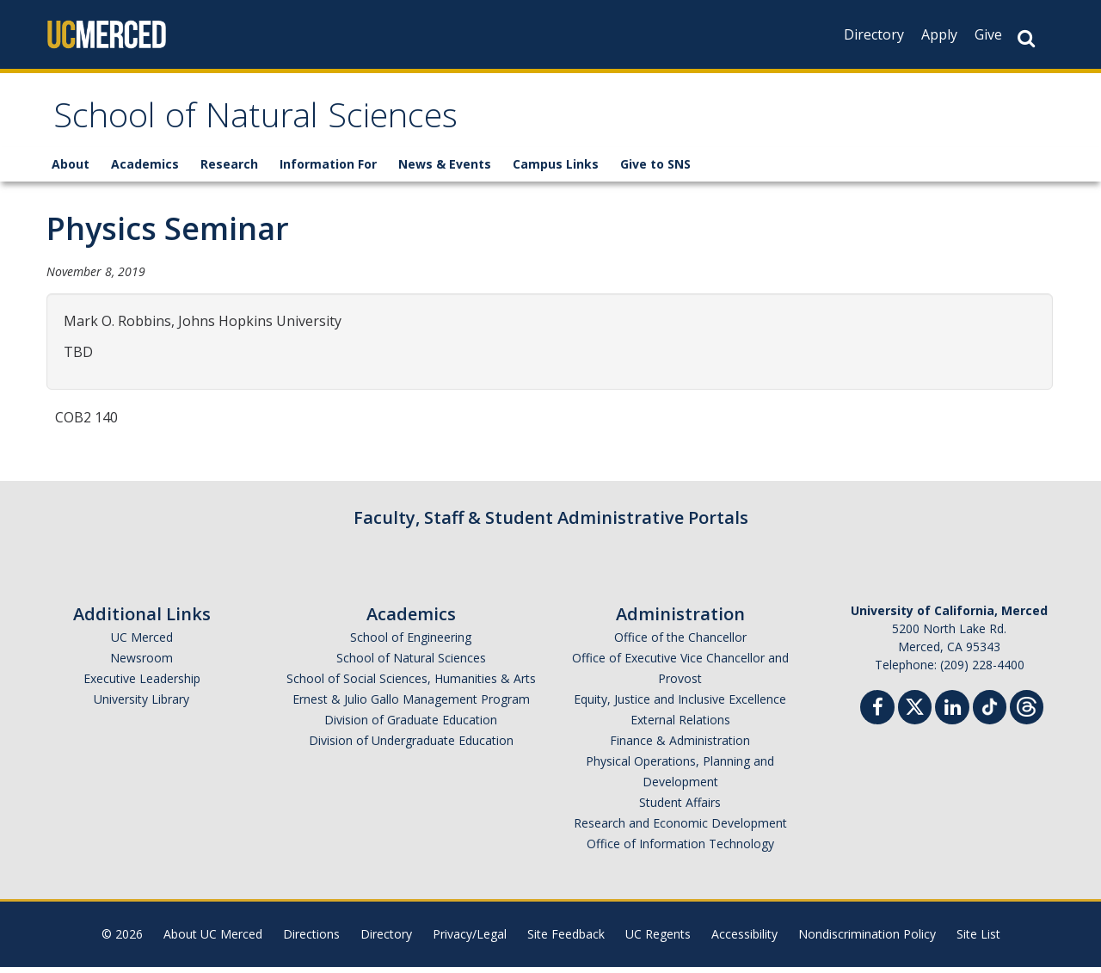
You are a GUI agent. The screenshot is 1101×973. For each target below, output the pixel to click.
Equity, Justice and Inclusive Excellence (680, 705)
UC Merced (142, 643)
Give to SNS (655, 170)
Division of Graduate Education (410, 725)
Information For (328, 170)
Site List (978, 940)
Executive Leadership (141, 684)
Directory (874, 34)
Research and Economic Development (680, 829)
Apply (939, 34)
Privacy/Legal (470, 940)
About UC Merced (212, 940)
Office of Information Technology (680, 849)
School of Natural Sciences (281, 123)
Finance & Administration (680, 746)
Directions (311, 940)
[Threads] (1026, 711)
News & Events (444, 170)
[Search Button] (1026, 38)
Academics (145, 170)
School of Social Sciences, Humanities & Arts (411, 684)
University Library (141, 705)
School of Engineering (410, 643)
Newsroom (141, 664)
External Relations (680, 725)
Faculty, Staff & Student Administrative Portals (551, 523)
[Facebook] (877, 715)
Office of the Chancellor (680, 643)
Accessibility (744, 940)
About (70, 170)
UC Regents (658, 940)
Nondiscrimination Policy (867, 940)
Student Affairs (680, 808)
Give (988, 34)
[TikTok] (990, 711)
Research (229, 170)
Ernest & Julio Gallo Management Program (411, 705)
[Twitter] (915, 711)
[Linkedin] (952, 715)
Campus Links (556, 170)
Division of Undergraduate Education (411, 746)
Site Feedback (566, 940)
